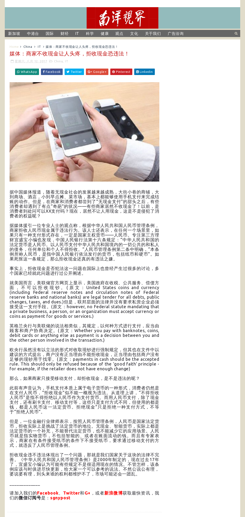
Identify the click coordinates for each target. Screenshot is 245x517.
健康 (105, 33)
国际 (50, 33)
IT (77, 33)
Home (14, 46)
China (27, 46)
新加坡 (14, 33)
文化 (134, 33)
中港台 (33, 33)
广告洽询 (176, 33)
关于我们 (153, 33)
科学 (90, 33)
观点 (119, 33)
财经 (65, 33)
